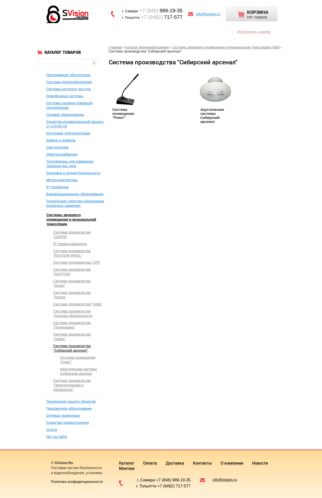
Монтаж (208, 32)
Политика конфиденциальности (77, 482)
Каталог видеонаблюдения (147, 47)
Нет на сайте (56, 437)
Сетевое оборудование (65, 115)
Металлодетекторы (62, 180)
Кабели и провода (61, 140)
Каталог (61, 32)
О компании (159, 32)
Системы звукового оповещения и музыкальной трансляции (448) (226, 47)
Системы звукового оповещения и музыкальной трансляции (71, 219)
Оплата (83, 32)
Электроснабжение (62, 154)
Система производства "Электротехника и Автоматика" (72, 385)
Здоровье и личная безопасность (73, 173)
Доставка (106, 32)
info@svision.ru (208, 14)
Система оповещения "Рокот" (123, 114)
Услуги (51, 430)
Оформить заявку (253, 32)
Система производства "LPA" (77, 262)
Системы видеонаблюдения (69, 82)
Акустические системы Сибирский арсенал (212, 116)
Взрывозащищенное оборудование (75, 194)
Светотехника (57, 147)
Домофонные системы (64, 96)
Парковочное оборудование (69, 408)
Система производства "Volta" (77, 304)
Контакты (131, 32)
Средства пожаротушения (67, 423)
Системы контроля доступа (68, 89)
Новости (185, 32)
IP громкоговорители (70, 244)
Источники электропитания (68, 133)
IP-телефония (57, 187)
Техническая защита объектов (71, 401)
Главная (115, 47)
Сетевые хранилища (63, 416)
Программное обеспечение (68, 75)
